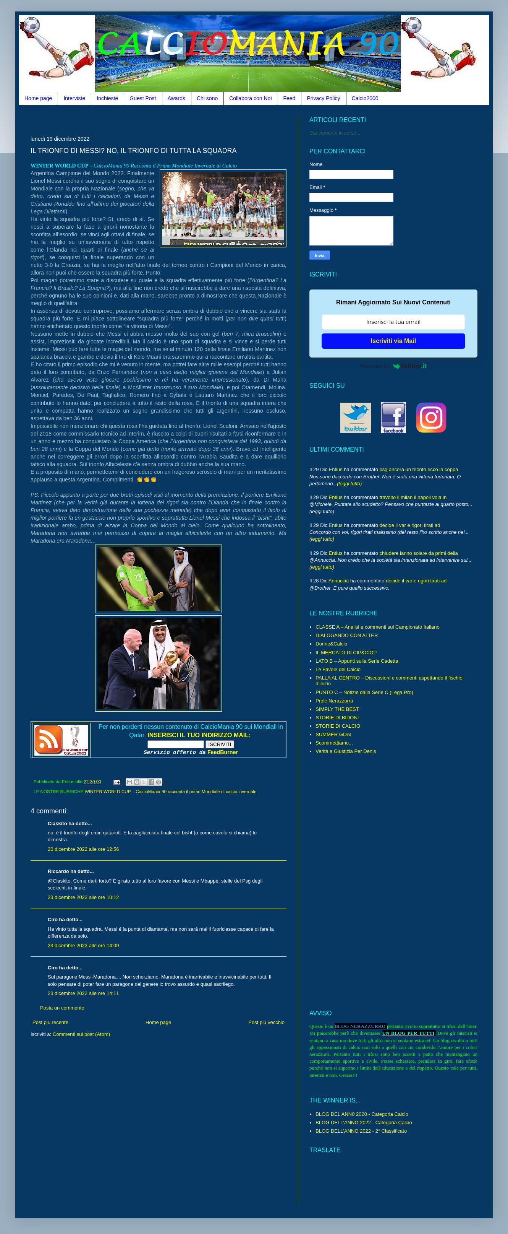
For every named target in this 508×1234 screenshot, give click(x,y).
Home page (38, 98)
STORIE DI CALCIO (337, 726)
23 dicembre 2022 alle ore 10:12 (83, 897)
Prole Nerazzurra (334, 701)
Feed (289, 98)
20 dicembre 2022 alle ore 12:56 (83, 849)
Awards (176, 98)
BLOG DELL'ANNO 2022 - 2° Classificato (361, 1131)
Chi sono (207, 98)
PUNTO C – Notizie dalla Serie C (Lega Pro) (364, 692)
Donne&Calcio (331, 644)
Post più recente (50, 1022)
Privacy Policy (323, 98)
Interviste (74, 98)
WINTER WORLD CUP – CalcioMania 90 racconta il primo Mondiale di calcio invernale (171, 791)
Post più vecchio (266, 1022)
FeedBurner (222, 752)
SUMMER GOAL (334, 734)
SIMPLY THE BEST (337, 709)
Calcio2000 (365, 98)
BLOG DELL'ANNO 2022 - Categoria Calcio (363, 1122)
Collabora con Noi (250, 98)
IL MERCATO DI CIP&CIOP (346, 652)
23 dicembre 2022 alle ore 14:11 (83, 993)
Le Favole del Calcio (338, 669)
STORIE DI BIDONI (337, 717)
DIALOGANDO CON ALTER (346, 635)
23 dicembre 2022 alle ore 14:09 (83, 945)
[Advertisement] (170, 119)
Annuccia (338, 581)
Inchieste (107, 98)
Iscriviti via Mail (393, 341)
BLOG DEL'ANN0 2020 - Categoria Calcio (361, 1114)
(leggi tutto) (349, 483)
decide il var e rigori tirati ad (410, 525)
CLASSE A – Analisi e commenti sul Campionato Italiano (377, 627)
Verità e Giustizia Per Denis (345, 751)
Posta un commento (62, 1008)
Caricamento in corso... (335, 133)
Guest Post (142, 98)
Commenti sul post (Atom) (81, 1034)
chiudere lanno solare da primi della (419, 553)
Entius (336, 469)
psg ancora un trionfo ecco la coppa (419, 469)
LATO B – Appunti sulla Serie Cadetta (356, 661)
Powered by (393, 366)
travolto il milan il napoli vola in (413, 497)
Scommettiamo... (334, 743)
